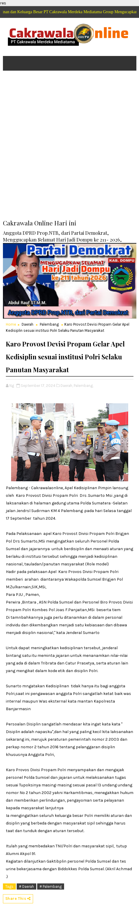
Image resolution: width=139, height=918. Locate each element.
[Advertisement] (69, 149)
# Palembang (51, 886)
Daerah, (67, 385)
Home (11, 324)
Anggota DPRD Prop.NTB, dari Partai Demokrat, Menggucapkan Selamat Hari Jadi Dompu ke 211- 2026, (62, 236)
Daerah (27, 324)
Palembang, (83, 385)
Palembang (49, 324)
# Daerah (26, 886)
